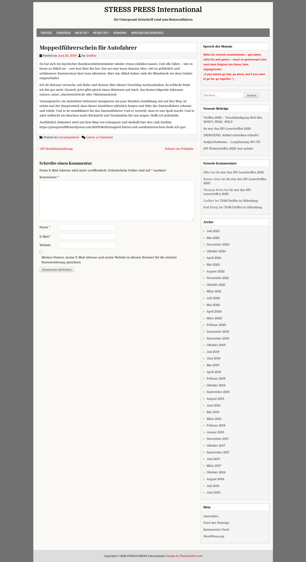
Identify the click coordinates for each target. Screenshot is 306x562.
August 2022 (216, 271)
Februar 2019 (216, 378)
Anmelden (210, 516)
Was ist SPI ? (82, 33)
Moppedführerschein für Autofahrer (88, 48)
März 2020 (214, 318)
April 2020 (214, 311)
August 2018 (215, 398)
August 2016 (215, 479)
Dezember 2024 (218, 244)
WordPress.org (213, 536)
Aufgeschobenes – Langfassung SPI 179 (231, 142)
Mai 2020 (213, 305)
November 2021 (218, 278)
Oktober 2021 (216, 284)
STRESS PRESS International (153, 10)
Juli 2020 (213, 298)
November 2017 (218, 438)
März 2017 (214, 465)
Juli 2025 (213, 231)
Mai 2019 (213, 365)
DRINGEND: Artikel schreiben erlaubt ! (231, 135)
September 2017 (218, 452)
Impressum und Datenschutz (147, 33)
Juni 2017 (213, 459)
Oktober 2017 (216, 445)
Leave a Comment (99, 137)
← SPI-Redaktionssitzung (54, 148)
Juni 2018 (213, 405)
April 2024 (214, 257)
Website (45, 245)
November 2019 (218, 338)
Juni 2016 (213, 492)
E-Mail (45, 236)
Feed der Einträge (216, 522)
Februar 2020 (216, 325)
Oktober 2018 (216, 385)
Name (44, 227)
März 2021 (214, 291)
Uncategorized (68, 137)
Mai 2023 (213, 264)
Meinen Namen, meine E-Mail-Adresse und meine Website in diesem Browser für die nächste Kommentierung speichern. (109, 260)
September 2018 (218, 392)
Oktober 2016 (216, 472)
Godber (91, 55)
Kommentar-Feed (216, 529)
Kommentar (49, 177)
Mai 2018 (213, 412)
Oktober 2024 (216, 251)
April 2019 (214, 372)
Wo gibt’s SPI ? (101, 33)
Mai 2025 (213, 238)
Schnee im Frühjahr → (181, 148)
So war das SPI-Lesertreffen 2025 (227, 128)
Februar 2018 (216, 425)
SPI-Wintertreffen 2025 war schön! (228, 148)
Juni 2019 (213, 358)
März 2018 (214, 418)
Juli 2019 (213, 351)
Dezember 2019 (218, 331)
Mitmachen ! (120, 33)
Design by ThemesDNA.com (184, 556)
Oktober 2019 (216, 345)
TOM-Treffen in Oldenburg (239, 200)
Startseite (46, 33)
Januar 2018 (215, 432)
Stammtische (63, 33)
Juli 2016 (213, 486)
